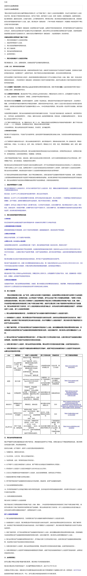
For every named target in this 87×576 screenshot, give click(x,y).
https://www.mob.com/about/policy (71, 366)
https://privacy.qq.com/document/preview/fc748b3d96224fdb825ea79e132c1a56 (71, 393)
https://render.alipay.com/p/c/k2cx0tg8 (71, 414)
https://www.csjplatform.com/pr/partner (71, 427)
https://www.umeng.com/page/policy (71, 381)
